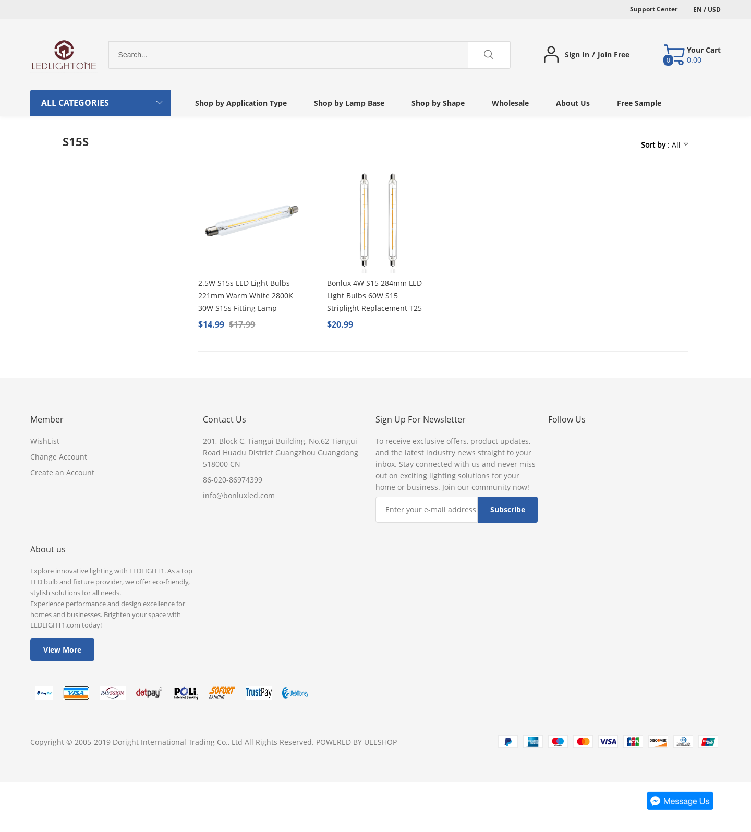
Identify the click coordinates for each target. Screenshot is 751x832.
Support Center (653, 9)
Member (47, 419)
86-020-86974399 (232, 480)
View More (62, 650)
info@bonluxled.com (239, 495)
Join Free (613, 55)
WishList (44, 441)
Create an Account (62, 472)
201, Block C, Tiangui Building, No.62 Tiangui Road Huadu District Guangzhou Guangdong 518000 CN (280, 452)
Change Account (58, 457)
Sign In (577, 55)
